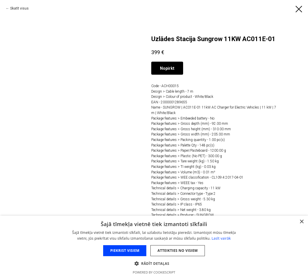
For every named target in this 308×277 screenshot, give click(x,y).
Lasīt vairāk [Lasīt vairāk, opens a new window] (221, 238)
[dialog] (154, 246)
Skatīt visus (19, 8)
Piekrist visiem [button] (124, 250)
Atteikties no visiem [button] (177, 250)
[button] (154, 263)
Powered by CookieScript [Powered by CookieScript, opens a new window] (154, 272)
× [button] (301, 222)
